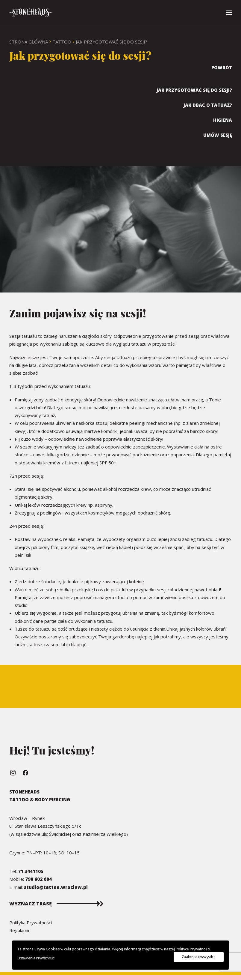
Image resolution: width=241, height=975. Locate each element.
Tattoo (61, 42)
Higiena (222, 120)
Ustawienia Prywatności (36, 958)
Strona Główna (28, 42)
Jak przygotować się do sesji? (194, 90)
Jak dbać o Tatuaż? (208, 105)
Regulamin (20, 930)
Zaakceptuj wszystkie (199, 956)
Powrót (221, 67)
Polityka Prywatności (30, 923)
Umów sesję (217, 135)
